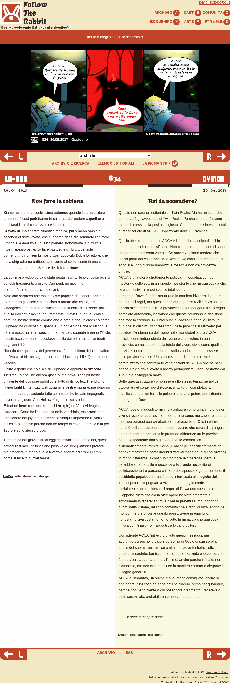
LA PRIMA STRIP (160, 163)
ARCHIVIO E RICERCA (70, 163)
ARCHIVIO (167, 13)
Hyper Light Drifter (18, 387)
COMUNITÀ (216, 13)
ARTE (192, 22)
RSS (129, 653)
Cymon (123, 634)
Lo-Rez (8, 476)
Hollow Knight (52, 400)
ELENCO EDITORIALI (115, 163)
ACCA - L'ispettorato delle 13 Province (177, 231)
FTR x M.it (217, 22)
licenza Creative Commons (210, 677)
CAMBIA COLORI (214, 3)
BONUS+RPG (165, 22)
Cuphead (55, 283)
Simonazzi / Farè (217, 672)
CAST (192, 13)
